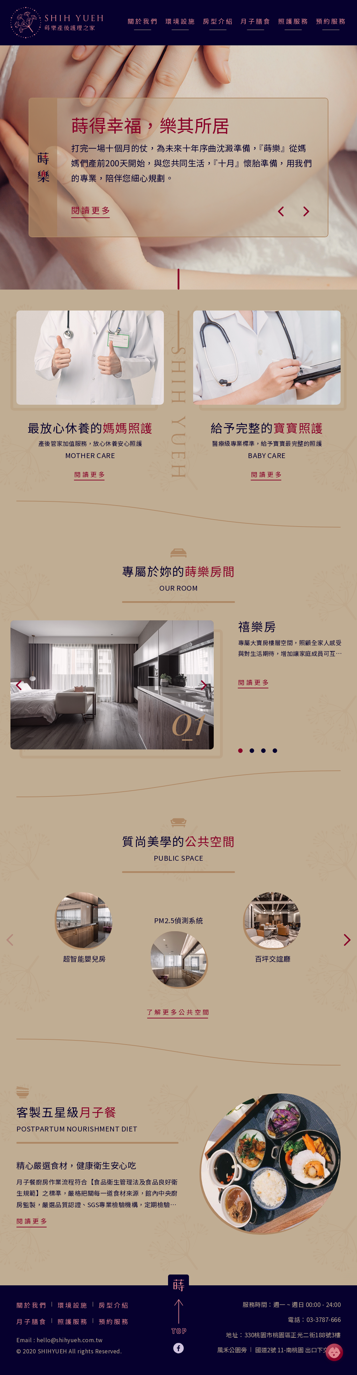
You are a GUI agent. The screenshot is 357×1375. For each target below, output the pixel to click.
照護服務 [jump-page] (293, 20)
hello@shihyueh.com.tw (70, 1340)
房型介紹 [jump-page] (218, 20)
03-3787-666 (323, 1319)
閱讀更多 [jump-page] (91, 210)
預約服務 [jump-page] (331, 20)
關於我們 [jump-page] (143, 20)
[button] (281, 211)
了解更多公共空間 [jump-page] (178, 1011)
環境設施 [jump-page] (180, 20)
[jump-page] (56, 23)
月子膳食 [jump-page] (256, 20)
